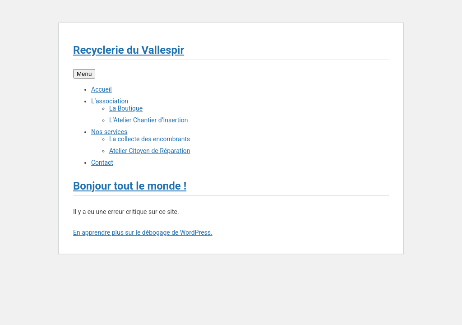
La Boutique (126, 108)
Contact (102, 162)
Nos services (109, 131)
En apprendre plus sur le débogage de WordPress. (143, 232)
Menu (84, 73)
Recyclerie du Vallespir (128, 50)
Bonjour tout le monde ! (129, 186)
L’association (109, 101)
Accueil (101, 89)
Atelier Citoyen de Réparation (149, 150)
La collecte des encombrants (149, 139)
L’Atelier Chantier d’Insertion (148, 120)
